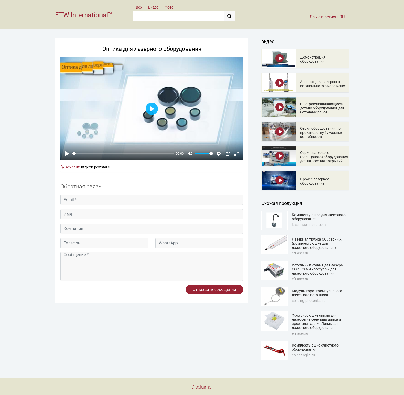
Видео (153, 7)
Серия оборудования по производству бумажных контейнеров (321, 132)
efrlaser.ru (300, 253)
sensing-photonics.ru (309, 301)
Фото (169, 7)
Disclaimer (202, 387)
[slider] (123, 153)
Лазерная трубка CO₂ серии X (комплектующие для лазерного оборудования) (317, 243)
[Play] (67, 154)
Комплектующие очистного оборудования (315, 347)
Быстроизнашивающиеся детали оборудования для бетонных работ (322, 108)
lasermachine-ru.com (309, 225)
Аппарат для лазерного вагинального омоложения (323, 84)
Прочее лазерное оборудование (314, 181)
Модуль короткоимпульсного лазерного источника (317, 293)
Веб (139, 7)
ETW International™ (83, 15)
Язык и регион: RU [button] (327, 16)
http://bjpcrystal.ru (96, 167)
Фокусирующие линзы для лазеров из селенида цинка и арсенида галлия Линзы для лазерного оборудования (316, 321)
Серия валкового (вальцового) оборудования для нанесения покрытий (324, 157)
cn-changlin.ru (303, 355)
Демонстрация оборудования (312, 59)
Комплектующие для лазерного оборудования (319, 217)
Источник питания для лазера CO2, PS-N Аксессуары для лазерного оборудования (317, 269)
